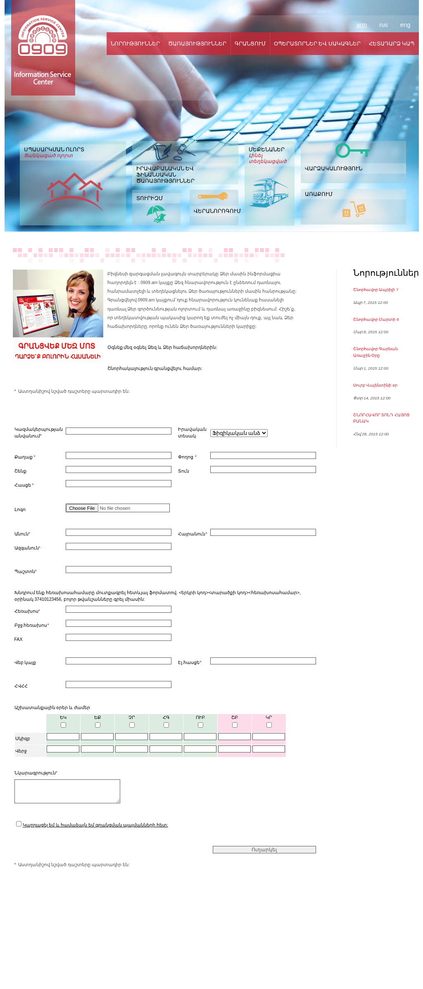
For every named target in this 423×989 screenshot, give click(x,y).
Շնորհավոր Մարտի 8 (376, 319)
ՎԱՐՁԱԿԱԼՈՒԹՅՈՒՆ (333, 168)
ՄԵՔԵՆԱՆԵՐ (269, 155)
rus (383, 25)
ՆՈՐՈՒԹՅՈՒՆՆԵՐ (135, 44)
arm (361, 25)
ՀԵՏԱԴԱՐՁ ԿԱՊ (392, 44)
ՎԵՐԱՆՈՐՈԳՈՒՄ (216, 211)
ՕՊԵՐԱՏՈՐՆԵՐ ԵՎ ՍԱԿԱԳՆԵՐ (317, 44)
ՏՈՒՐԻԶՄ (149, 198)
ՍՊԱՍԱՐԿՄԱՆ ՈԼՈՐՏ (73, 152)
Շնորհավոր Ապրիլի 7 (376, 289)
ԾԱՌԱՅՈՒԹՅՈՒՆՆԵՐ (197, 44)
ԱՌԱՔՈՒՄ (319, 194)
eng (405, 25)
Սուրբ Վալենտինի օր (375, 385)
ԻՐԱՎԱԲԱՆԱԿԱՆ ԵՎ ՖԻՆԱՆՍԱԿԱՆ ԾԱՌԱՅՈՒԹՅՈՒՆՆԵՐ (165, 174)
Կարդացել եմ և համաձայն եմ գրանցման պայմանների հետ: (95, 824)
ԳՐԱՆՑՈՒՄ (250, 44)
